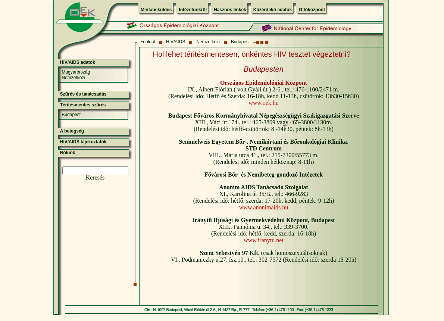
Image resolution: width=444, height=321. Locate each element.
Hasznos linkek (230, 9)
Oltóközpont (312, 9)
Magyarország (76, 72)
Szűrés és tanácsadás (83, 94)
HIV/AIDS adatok (77, 62)
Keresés (95, 177)
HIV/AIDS (175, 41)
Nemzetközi (208, 41)
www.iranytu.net (264, 240)
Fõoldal (147, 41)
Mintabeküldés (156, 9)
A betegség (72, 131)
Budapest (240, 41)
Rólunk (67, 152)
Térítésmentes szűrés (83, 104)
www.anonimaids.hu (263, 207)
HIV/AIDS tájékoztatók (83, 141)
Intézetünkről (193, 9)
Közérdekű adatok (272, 9)
